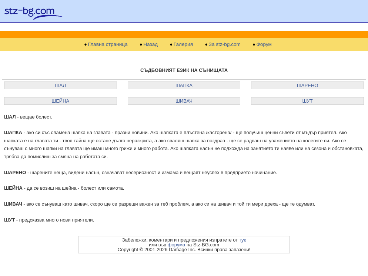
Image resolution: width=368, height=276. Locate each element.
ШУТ (307, 101)
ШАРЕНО (307, 85)
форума (176, 244)
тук (242, 240)
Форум (264, 44)
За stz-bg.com (225, 44)
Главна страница (108, 44)
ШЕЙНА (60, 101)
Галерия (183, 44)
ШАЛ (60, 85)
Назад (150, 44)
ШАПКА (184, 85)
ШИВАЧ (184, 101)
